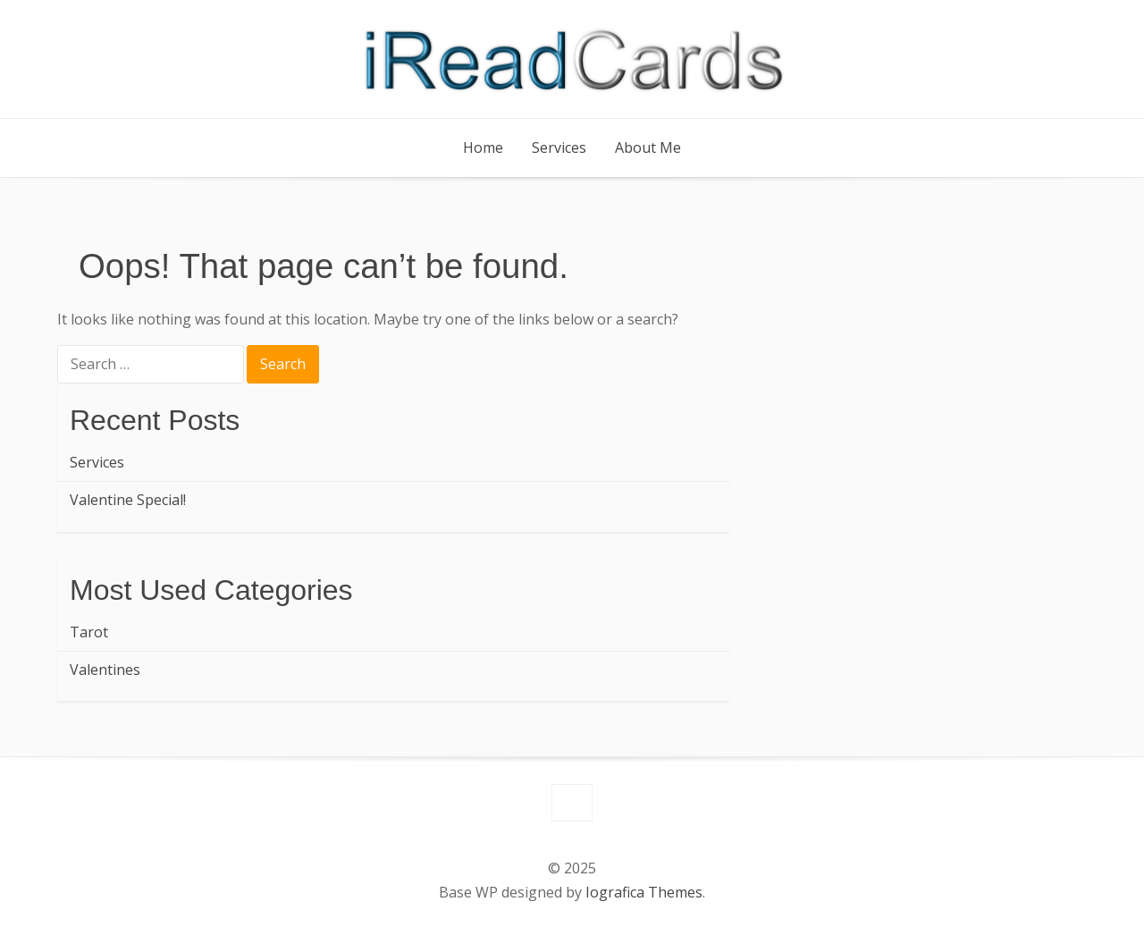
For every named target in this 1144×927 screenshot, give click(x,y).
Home (483, 147)
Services (559, 147)
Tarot (89, 632)
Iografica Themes (643, 892)
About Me (648, 147)
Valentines (105, 669)
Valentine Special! (128, 500)
